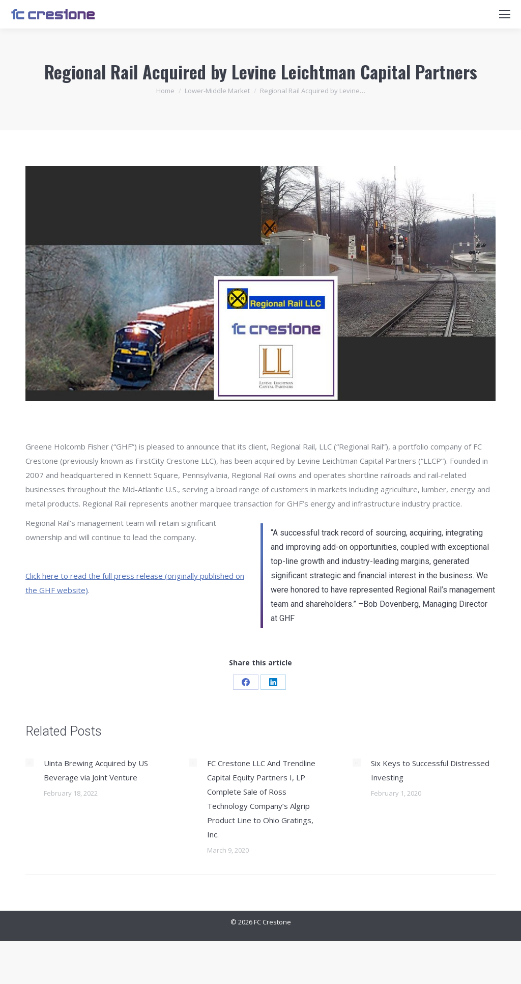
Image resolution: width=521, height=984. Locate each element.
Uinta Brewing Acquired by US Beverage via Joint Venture (96, 770)
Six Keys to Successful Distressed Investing (430, 770)
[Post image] (29, 762)
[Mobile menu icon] (505, 14)
